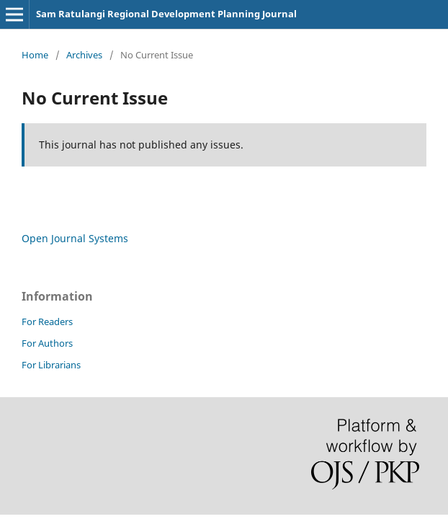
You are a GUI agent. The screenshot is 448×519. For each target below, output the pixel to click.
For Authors (47, 343)
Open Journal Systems (75, 238)
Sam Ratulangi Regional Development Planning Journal (166, 13)
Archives (84, 54)
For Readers (47, 321)
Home (35, 54)
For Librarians (51, 364)
